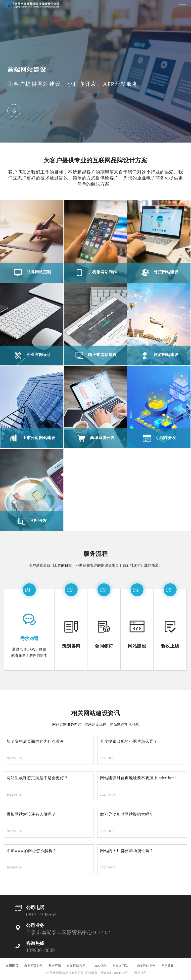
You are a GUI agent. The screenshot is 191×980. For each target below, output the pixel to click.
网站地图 (140, 973)
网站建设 (170, 965)
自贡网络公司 (78, 965)
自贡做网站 (121, 965)
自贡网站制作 (146, 965)
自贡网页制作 (33, 965)
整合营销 (54, 965)
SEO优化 (101, 965)
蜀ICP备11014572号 (114, 973)
